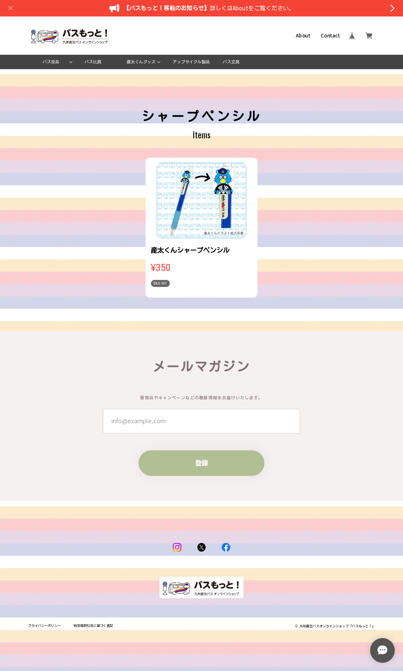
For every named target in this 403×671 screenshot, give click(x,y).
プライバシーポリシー (44, 625)
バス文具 (231, 62)
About (303, 35)
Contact (330, 35)
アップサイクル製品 (191, 62)
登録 (201, 463)
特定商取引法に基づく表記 (93, 625)
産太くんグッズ (141, 62)
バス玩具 (93, 62)
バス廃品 (51, 62)
